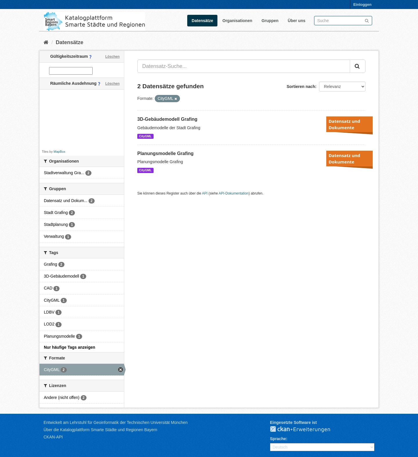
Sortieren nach (301, 86)
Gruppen (270, 20)
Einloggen (362, 4)
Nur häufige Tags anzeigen (69, 347)
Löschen (112, 57)
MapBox (59, 151)
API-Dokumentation (233, 193)
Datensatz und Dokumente (344, 124)
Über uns (296, 20)
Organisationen (237, 20)
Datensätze (202, 20)
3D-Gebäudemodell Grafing (167, 119)
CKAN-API (53, 437)
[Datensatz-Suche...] (243, 66)
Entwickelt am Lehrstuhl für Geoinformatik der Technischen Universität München (116, 422)
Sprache (278, 438)
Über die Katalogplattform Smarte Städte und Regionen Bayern (100, 429)
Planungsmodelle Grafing (165, 153)
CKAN (305, 429)
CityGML (145, 136)
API (205, 193)
